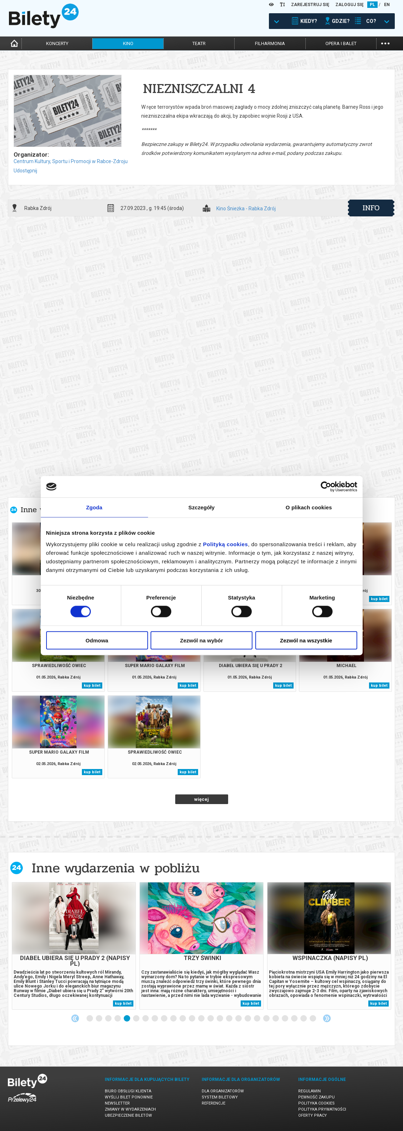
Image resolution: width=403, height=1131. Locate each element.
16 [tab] (229, 1018)
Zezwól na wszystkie (306, 640)
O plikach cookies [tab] (309, 507)
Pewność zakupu (316, 1097)
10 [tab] (173, 1018)
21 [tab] (276, 1018)
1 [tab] (90, 1018)
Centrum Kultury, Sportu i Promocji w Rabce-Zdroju (71, 161)
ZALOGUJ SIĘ (349, 4)
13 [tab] (201, 1018)
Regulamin (309, 1091)
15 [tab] (220, 1018)
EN (387, 4)
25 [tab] (313, 1018)
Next (327, 1018)
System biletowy (220, 1097)
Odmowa (96, 640)
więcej (201, 799)
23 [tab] (294, 1018)
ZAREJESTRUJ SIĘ (310, 4)
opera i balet (341, 43)
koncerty (57, 43)
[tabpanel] (74, 946)
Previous (75, 1018)
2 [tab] (99, 1018)
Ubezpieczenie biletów (128, 1115)
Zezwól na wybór (201, 640)
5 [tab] (127, 1018)
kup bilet (379, 599)
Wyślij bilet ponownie (129, 1097)
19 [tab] (257, 1018)
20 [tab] (266, 1018)
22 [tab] (285, 1018)
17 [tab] (238, 1018)
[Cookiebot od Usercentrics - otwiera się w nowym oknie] (326, 486)
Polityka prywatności (322, 1109)
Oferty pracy (312, 1115)
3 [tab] (108, 1018)
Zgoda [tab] (94, 507)
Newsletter (117, 1103)
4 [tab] (118, 1018)
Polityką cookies (225, 544)
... (385, 42)
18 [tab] (248, 1018)
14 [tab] (211, 1018)
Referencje (213, 1103)
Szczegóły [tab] (201, 507)
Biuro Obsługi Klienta (128, 1091)
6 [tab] (136, 1018)
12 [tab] (192, 1018)
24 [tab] (304, 1018)
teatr (199, 43)
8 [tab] (155, 1018)
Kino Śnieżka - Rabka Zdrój (246, 208)
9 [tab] (164, 1018)
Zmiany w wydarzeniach (130, 1109)
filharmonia (270, 43)
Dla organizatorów (223, 1091)
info (371, 208)
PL (372, 4)
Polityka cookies (316, 1103)
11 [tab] (183, 1018)
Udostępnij (25, 170)
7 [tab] (145, 1018)
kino (128, 43)
